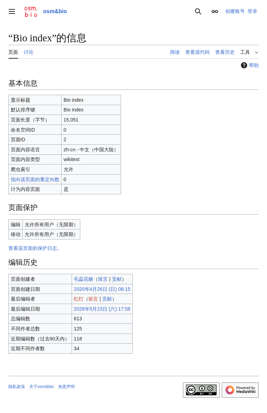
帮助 (249, 65)
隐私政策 (16, 386)
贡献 (117, 279)
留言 (103, 279)
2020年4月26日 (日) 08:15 (102, 289)
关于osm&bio (41, 386)
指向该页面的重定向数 (35, 179)
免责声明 (66, 386)
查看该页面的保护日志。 (35, 248)
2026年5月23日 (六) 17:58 (102, 309)
